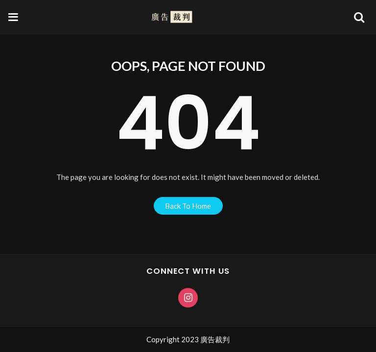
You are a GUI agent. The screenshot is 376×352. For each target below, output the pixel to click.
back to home (188, 205)
